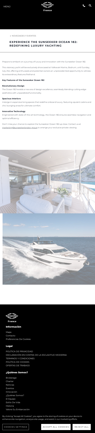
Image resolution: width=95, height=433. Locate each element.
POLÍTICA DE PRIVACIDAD (19, 351)
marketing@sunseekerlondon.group (19, 127)
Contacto (10, 335)
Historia (10, 406)
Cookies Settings (15, 427)
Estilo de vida (13, 402)
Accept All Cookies (56, 427)
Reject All (82, 427)
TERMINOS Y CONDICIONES (20, 358)
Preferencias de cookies (18, 339)
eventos (10, 388)
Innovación (11, 392)
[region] (47, 422)
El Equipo (10, 399)
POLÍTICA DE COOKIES (17, 362)
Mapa (8, 332)
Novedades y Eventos (22, 36)
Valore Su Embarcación (18, 409)
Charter (10, 381)
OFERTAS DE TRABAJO (18, 365)
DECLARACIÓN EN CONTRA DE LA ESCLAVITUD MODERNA (36, 355)
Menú (7, 6)
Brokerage (11, 377)
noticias (10, 385)
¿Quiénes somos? (15, 395)
